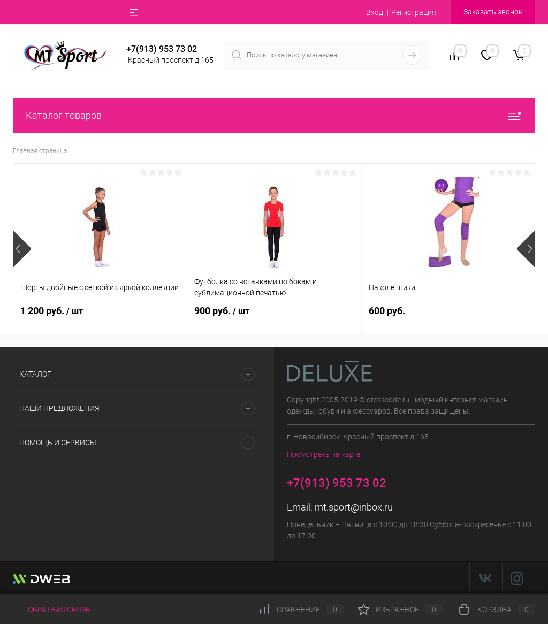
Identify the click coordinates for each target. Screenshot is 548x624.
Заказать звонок (492, 11)
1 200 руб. (51, 310)
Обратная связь (51, 609)
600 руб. (387, 310)
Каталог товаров (274, 115)
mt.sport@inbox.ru (354, 507)
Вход (374, 12)
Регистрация (413, 12)
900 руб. (221, 310)
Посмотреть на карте (323, 454)
